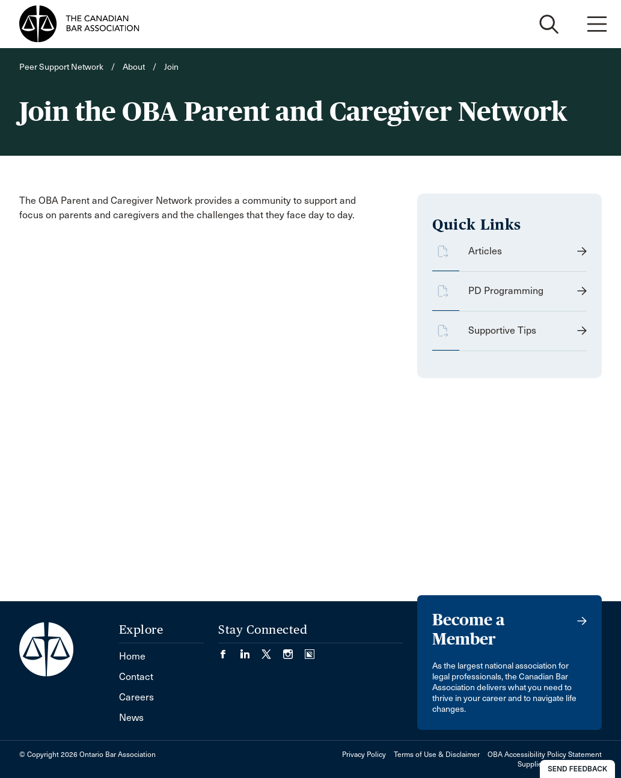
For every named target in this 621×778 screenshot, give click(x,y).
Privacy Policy (364, 754)
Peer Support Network (61, 67)
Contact (136, 676)
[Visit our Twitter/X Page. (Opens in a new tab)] (272, 650)
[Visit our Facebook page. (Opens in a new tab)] (229, 650)
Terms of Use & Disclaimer (437, 754)
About (134, 67)
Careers (136, 697)
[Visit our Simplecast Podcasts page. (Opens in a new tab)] (309, 650)
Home (132, 656)
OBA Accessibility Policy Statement (545, 754)
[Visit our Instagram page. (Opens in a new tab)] (294, 650)
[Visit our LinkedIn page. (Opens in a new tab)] (251, 650)
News (131, 717)
